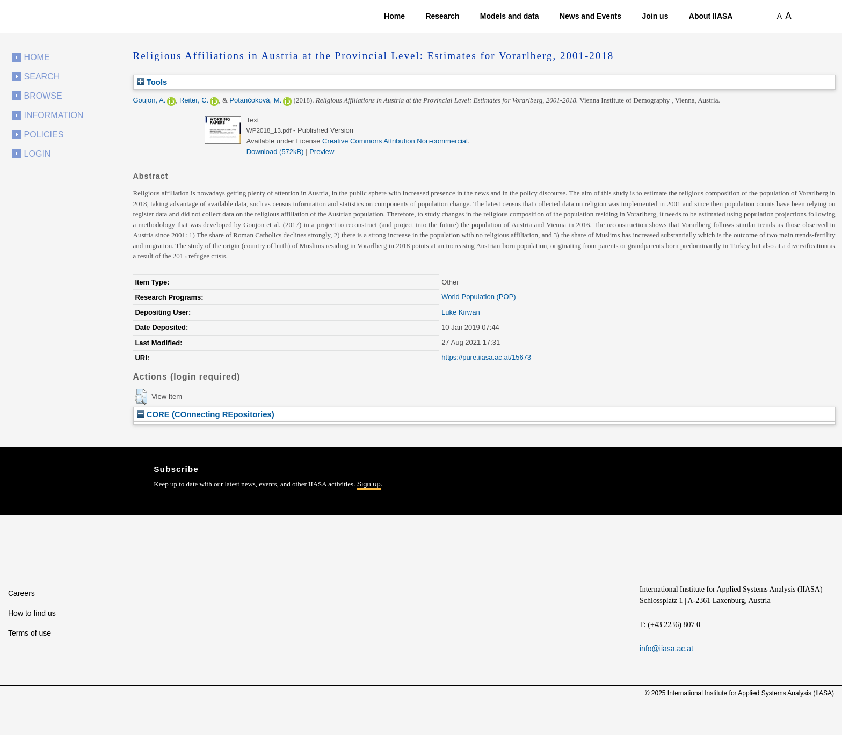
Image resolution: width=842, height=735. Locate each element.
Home (394, 16)
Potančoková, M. (255, 100)
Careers (21, 593)
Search (42, 76)
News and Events (590, 16)
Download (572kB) (275, 152)
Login (37, 153)
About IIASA (711, 16)
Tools (152, 81)
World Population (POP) (478, 297)
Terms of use (29, 633)
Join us (655, 16)
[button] (141, 397)
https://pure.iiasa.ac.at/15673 (486, 357)
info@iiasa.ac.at (666, 648)
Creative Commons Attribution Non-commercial (395, 141)
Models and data (509, 16)
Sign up (369, 484)
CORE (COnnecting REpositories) (205, 414)
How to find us (32, 613)
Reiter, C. (193, 100)
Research (442, 16)
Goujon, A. (149, 100)
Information (54, 115)
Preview (321, 152)
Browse (43, 95)
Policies (44, 134)
